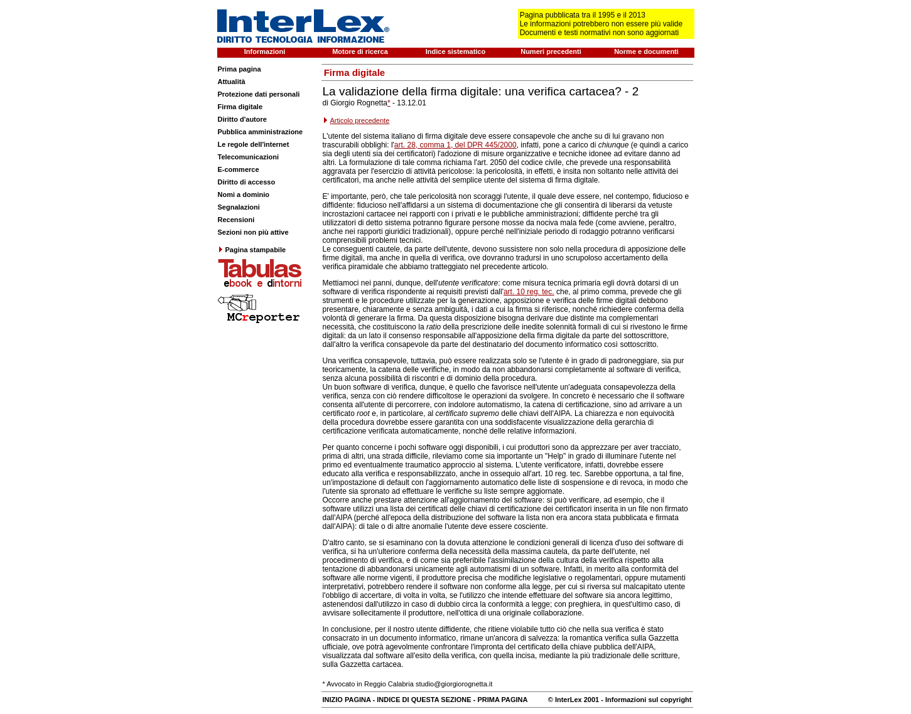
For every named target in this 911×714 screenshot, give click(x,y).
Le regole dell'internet (253, 144)
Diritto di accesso (247, 182)
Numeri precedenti (550, 51)
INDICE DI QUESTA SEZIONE (424, 699)
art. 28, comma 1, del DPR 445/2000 (455, 145)
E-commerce (238, 169)
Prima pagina (239, 69)
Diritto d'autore (242, 119)
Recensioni (236, 219)
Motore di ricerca (360, 51)
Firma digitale (240, 106)
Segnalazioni (239, 207)
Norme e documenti (646, 51)
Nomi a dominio (244, 194)
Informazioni (264, 51)
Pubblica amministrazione (260, 132)
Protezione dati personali (259, 94)
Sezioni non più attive (253, 232)
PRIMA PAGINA (502, 699)
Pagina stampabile (252, 249)
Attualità (231, 81)
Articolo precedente (360, 120)
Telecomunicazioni (248, 157)
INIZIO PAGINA (347, 699)
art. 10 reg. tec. (529, 291)
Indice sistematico (455, 51)
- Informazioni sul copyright (645, 699)
